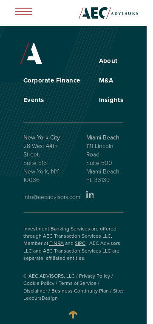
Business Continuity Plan (80, 291)
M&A (106, 80)
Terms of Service (77, 283)
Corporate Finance (51, 80)
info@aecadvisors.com (51, 197)
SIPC (80, 243)
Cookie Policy (38, 283)
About (108, 60)
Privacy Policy (94, 276)
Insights (111, 100)
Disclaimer (35, 291)
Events (33, 100)
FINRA (56, 243)
